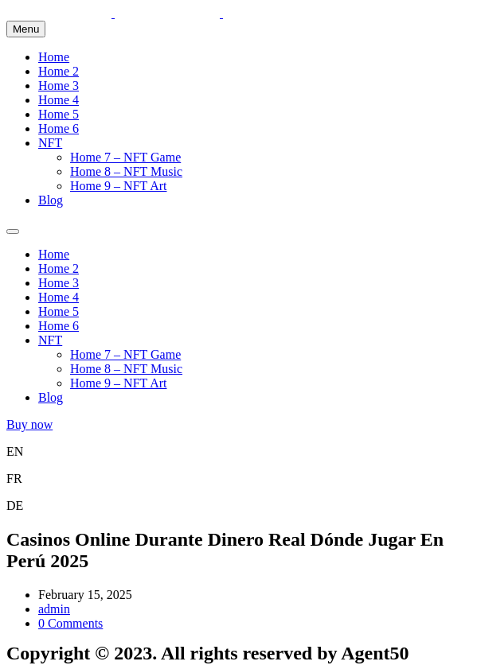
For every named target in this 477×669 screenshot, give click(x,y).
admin (54, 609)
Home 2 (58, 71)
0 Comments (70, 623)
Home (53, 57)
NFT (50, 143)
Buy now (29, 424)
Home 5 (58, 114)
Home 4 (58, 100)
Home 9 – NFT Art (118, 186)
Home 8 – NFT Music (126, 171)
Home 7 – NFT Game (125, 157)
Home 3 (58, 85)
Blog (50, 200)
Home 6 (58, 128)
